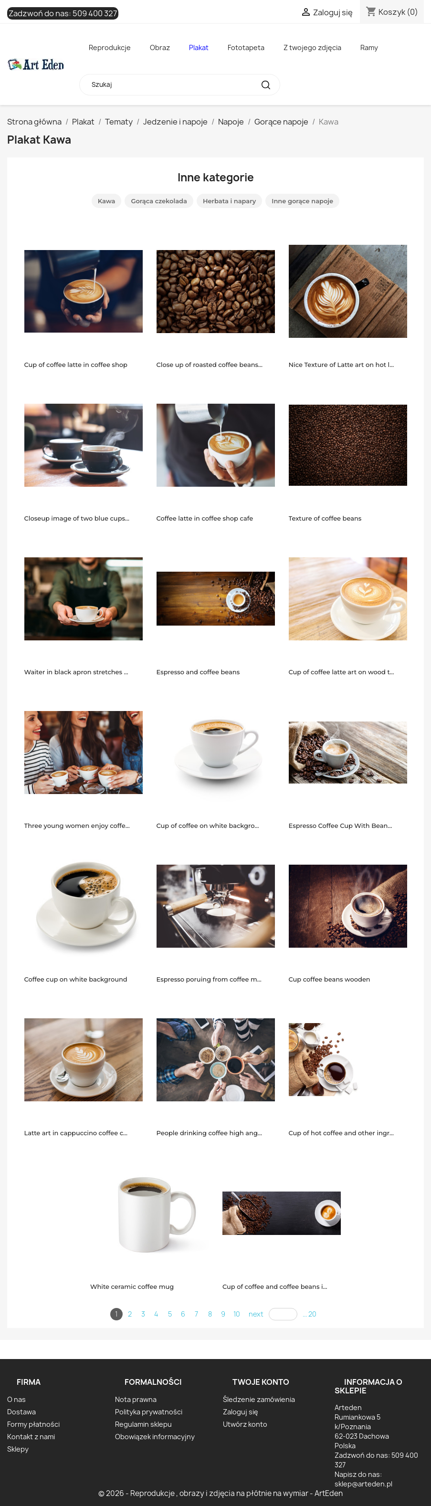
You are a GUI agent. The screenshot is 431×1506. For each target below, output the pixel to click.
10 (236, 1313)
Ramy (369, 47)
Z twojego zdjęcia (312, 47)
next (256, 1313)
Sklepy (18, 1449)
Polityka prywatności (148, 1411)
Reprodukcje (110, 47)
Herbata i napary (229, 201)
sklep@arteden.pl (363, 1483)
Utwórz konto (245, 1424)
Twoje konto (260, 1382)
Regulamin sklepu (143, 1424)
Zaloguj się (240, 1411)
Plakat (199, 47)
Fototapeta (246, 47)
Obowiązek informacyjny (155, 1436)
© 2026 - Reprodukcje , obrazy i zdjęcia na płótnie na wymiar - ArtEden (220, 1493)
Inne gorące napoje (302, 201)
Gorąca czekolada (159, 201)
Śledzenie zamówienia (259, 1399)
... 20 (309, 1313)
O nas (16, 1399)
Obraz (160, 47)
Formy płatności (33, 1424)
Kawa (107, 201)
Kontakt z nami (31, 1436)
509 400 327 (95, 13)
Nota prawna (136, 1399)
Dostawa (21, 1411)
